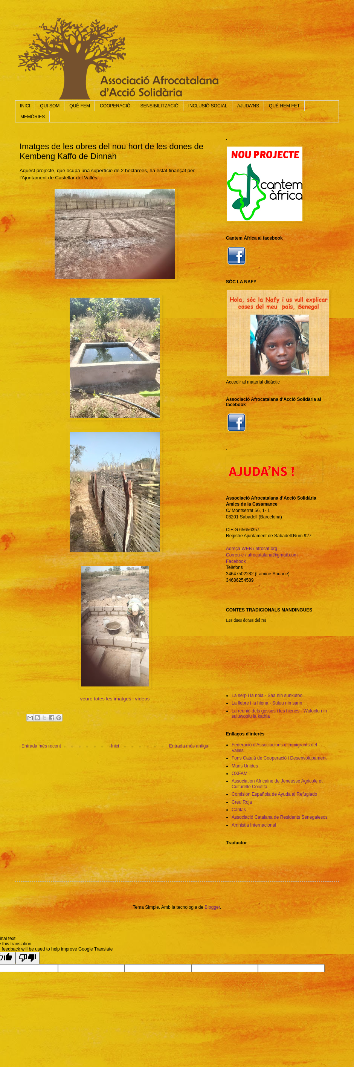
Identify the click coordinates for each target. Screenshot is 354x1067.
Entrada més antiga (188, 746)
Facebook (236, 561)
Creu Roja (242, 802)
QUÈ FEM (79, 106)
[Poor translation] (27, 958)
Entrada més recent (41, 746)
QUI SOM (50, 106)
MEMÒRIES (32, 116)
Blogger (212, 907)
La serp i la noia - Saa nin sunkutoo (267, 695)
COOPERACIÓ (115, 106)
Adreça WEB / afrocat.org (251, 548)
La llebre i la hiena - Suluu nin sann (267, 703)
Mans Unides (245, 766)
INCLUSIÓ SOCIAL (207, 106)
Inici (115, 746)
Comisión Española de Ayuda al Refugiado (274, 794)
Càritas (239, 809)
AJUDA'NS (248, 106)
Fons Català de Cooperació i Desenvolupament (279, 758)
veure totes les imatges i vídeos (115, 699)
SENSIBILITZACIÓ (159, 106)
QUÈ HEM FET (284, 106)
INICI (25, 106)
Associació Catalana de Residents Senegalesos (280, 817)
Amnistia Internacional (254, 825)
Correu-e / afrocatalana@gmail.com (262, 555)
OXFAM (239, 773)
